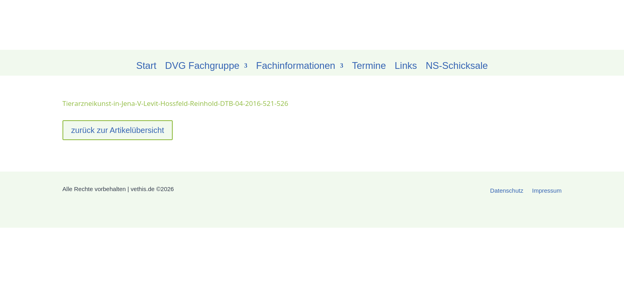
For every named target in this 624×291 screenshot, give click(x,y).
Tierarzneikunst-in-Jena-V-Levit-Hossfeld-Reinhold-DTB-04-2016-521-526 (175, 103)
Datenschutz (506, 191)
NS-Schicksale (457, 67)
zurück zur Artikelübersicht (117, 130)
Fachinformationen (295, 67)
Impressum (547, 191)
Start (146, 67)
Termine (369, 67)
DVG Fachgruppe (202, 67)
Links (406, 67)
